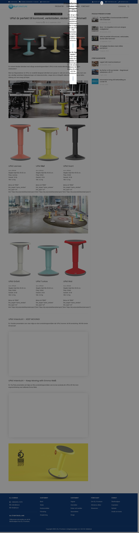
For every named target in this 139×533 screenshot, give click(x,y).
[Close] (101, 244)
